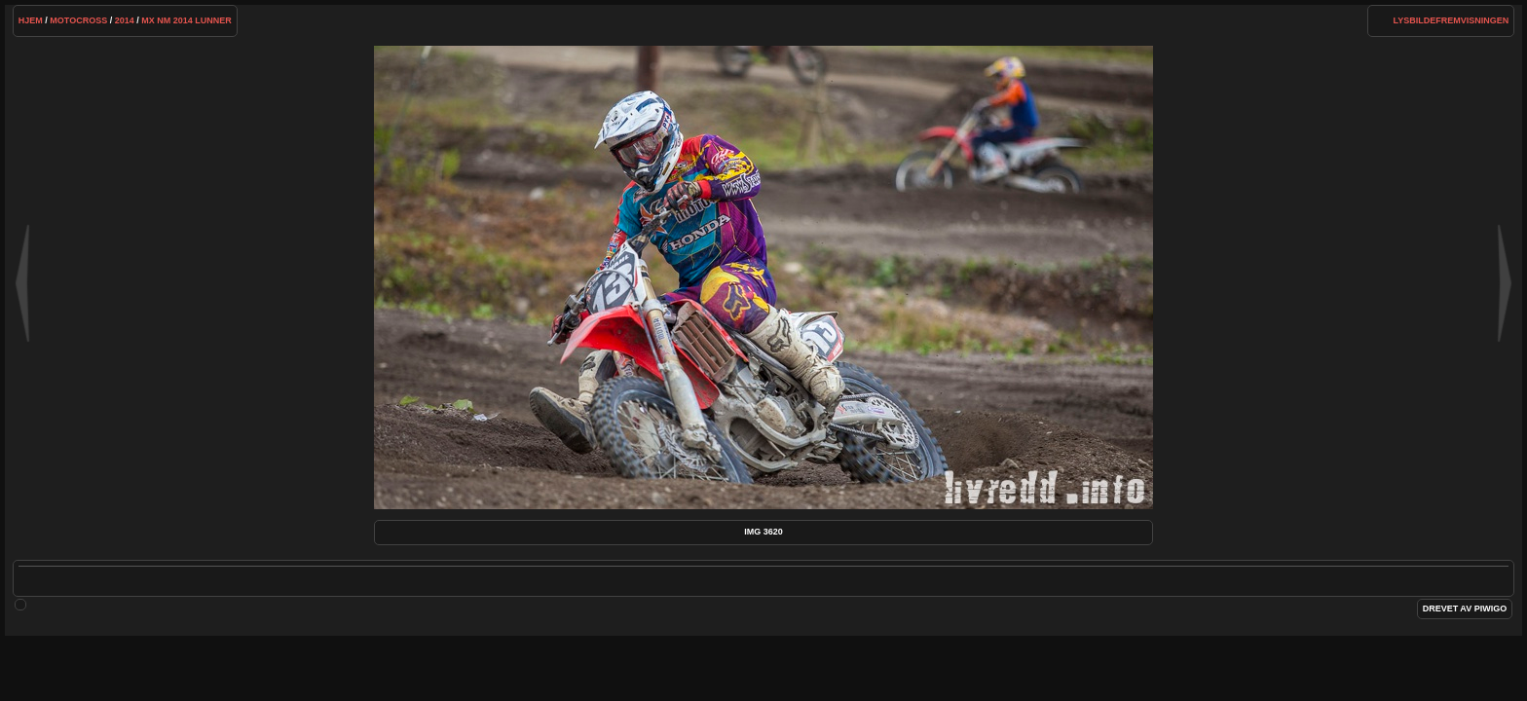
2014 (124, 20)
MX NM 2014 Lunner (186, 20)
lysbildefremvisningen (1451, 20)
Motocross (78, 20)
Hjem (31, 20)
